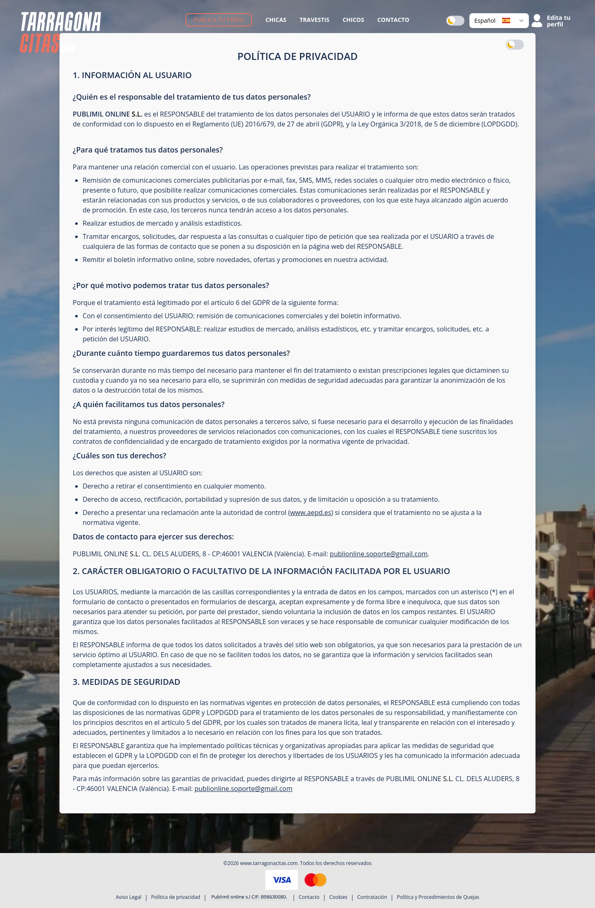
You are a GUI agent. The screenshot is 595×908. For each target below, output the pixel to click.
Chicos (353, 20)
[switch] (455, 21)
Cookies (338, 897)
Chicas (275, 20)
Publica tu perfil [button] (219, 20)
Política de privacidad (175, 897)
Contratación (372, 897)
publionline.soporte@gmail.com (379, 553)
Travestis (314, 20)
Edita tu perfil (559, 20)
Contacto (393, 20)
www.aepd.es (310, 512)
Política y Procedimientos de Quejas (438, 897)
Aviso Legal (128, 897)
